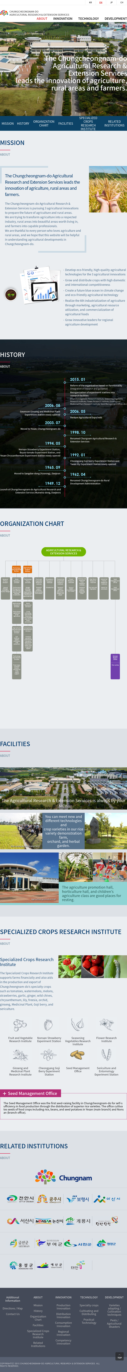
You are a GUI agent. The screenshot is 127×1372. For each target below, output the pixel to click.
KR (90, 2)
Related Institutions (38, 1344)
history (23, 123)
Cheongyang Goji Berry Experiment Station (49, 1071)
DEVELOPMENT (114, 1297)
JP (111, 2)
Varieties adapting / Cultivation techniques (114, 1310)
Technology (88, 18)
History (38, 1311)
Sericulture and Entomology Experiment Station (106, 1071)
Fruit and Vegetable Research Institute (20, 1039)
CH (121, 2)
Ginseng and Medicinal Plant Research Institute (20, 1071)
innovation (62, 18)
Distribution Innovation (63, 1315)
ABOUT (42, 18)
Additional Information (12, 1298)
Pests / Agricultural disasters (114, 1323)
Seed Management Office (77, 1069)
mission (8, 123)
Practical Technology (89, 1321)
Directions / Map (13, 1308)
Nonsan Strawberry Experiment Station (49, 1039)
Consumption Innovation (63, 1324)
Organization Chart (38, 1317)
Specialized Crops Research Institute (88, 123)
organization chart (43, 123)
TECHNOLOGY (89, 1297)
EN (100, 2)
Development (116, 18)
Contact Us (13, 1314)
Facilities (38, 1325)
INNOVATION (63, 1297)
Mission (38, 1305)
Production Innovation (63, 1306)
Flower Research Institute (106, 1039)
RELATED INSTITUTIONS (114, 123)
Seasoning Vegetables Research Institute (78, 1041)
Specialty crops (89, 1305)
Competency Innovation (63, 1341)
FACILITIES (65, 123)
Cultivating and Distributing (89, 1312)
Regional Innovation (63, 1333)
